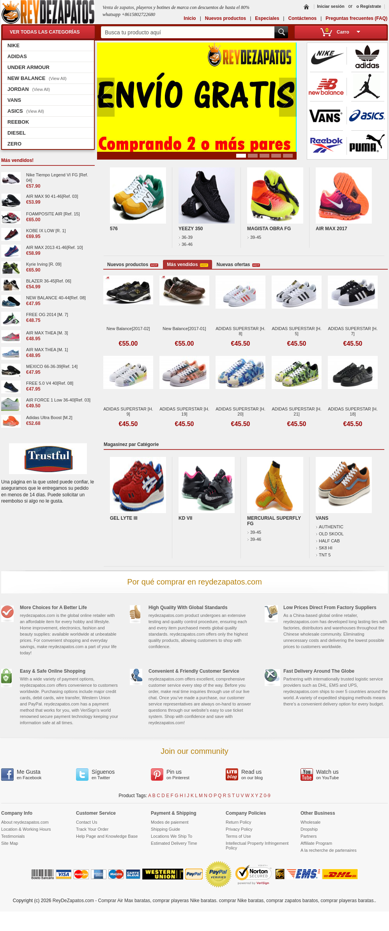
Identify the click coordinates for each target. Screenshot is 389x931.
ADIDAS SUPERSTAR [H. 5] (297, 331)
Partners (309, 836)
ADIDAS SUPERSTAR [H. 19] (184, 411)
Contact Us (86, 822)
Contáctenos (302, 18)
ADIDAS (17, 56)
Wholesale (310, 822)
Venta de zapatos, (119, 7)
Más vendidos (187, 264)
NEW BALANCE (37, 78)
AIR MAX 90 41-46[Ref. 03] (52, 196)
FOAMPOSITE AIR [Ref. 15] (53, 213)
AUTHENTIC (329, 526)
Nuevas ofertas (238, 264)
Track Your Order (92, 829)
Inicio (190, 18)
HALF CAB (328, 540)
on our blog (256, 774)
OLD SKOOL (330, 533)
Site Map (9, 843)
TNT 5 (323, 555)
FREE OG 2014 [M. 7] (47, 314)
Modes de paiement (170, 822)
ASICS (25, 111)
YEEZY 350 (191, 228)
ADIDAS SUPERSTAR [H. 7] (353, 331)
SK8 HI (324, 547)
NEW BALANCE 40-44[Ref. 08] (56, 297)
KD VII (185, 518)
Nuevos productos (225, 18)
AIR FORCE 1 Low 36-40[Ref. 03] (58, 400)
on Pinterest (182, 774)
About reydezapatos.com (25, 822)
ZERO (14, 144)
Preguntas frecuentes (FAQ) (356, 18)
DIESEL (16, 133)
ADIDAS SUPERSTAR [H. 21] (297, 411)
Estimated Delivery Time (174, 843)
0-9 (266, 795)
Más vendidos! (17, 160)
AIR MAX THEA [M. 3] (47, 332)
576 (114, 228)
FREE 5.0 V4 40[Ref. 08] (49, 383)
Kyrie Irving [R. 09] (43, 264)
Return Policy (238, 822)
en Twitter (107, 774)
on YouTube (331, 774)
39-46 (254, 539)
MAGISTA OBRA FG (269, 228)
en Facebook (32, 774)
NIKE (13, 45)
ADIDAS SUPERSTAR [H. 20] (240, 411)
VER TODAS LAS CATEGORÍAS (45, 32)
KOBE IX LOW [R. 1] (45, 230)
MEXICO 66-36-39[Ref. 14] (52, 366)
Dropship (309, 829)
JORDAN (28, 89)
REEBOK (18, 122)
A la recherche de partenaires (329, 850)
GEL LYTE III (124, 518)
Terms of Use (238, 836)
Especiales (267, 18)
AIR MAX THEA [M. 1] (47, 349)
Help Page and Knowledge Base (107, 836)
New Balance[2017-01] (184, 328)
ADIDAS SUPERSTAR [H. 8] (240, 331)
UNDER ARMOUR (28, 67)
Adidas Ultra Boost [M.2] (49, 417)
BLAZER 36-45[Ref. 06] (48, 281)
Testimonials (13, 836)
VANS (14, 100)
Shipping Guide (165, 829)
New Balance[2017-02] (128, 328)
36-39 (186, 237)
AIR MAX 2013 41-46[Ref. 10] (54, 247)
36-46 (186, 244)
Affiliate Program (316, 843)
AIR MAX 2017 (331, 228)
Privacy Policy (239, 829)
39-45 (254, 237)
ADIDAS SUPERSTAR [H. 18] (353, 411)
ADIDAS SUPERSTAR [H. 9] (128, 411)
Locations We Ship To (171, 836)
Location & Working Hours (26, 829)
